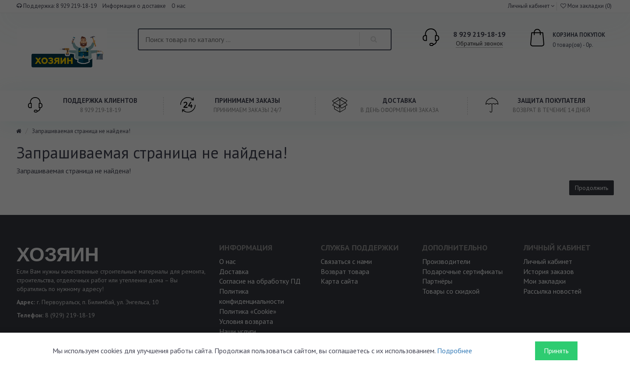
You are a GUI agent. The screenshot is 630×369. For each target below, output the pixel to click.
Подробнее (454, 350)
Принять (556, 350)
